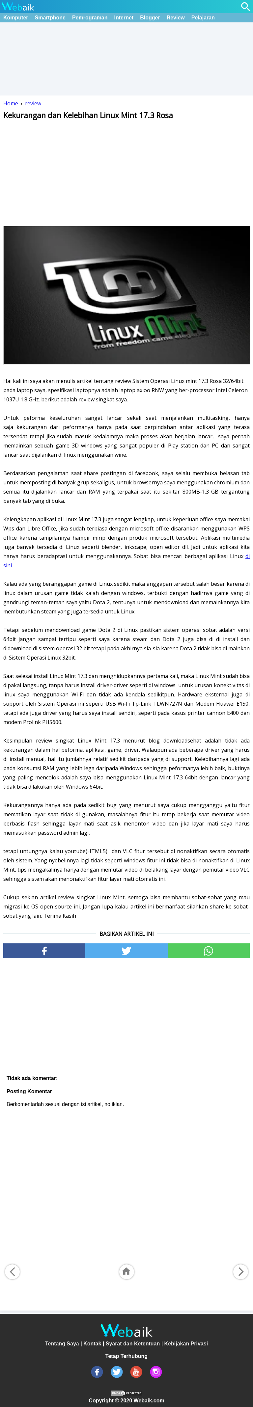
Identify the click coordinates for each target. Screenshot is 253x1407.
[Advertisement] (126, 173)
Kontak (92, 1343)
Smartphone (50, 17)
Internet (124, 17)
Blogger (150, 17)
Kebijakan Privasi (186, 1343)
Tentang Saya (62, 1343)
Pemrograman (90, 17)
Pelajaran (203, 17)
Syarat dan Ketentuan (133, 1343)
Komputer (15, 17)
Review (176, 17)
